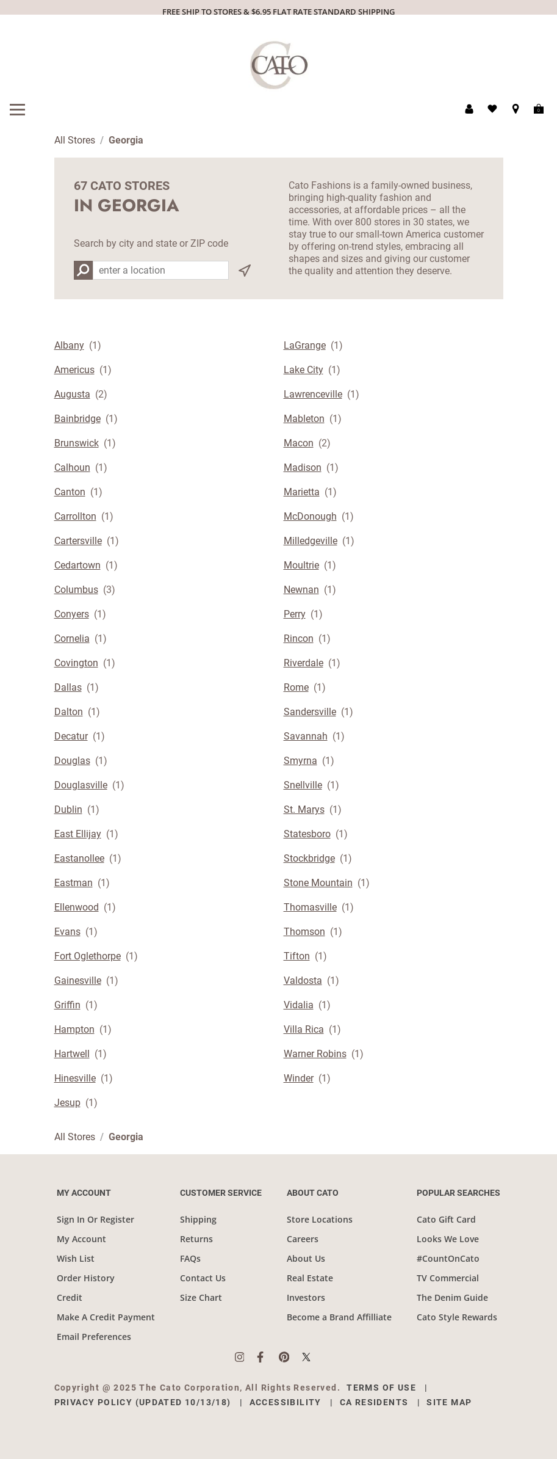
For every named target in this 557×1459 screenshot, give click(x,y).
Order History (86, 1278)
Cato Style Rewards (457, 1317)
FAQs (190, 1258)
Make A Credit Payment (106, 1317)
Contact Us (203, 1278)
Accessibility (286, 1402)
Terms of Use (381, 1387)
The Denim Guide (452, 1297)
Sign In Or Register (95, 1219)
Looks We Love (448, 1239)
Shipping (198, 1219)
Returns (196, 1239)
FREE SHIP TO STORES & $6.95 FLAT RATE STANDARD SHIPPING (278, 11)
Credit (69, 1297)
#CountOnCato (448, 1258)
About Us (306, 1258)
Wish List (76, 1258)
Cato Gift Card (446, 1219)
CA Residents (374, 1402)
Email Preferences (94, 1336)
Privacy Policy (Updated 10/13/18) (142, 1402)
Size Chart (201, 1297)
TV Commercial (448, 1278)
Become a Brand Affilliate (339, 1317)
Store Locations (320, 1219)
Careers (302, 1239)
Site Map (449, 1402)
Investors (306, 1297)
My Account (81, 1239)
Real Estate (310, 1278)
